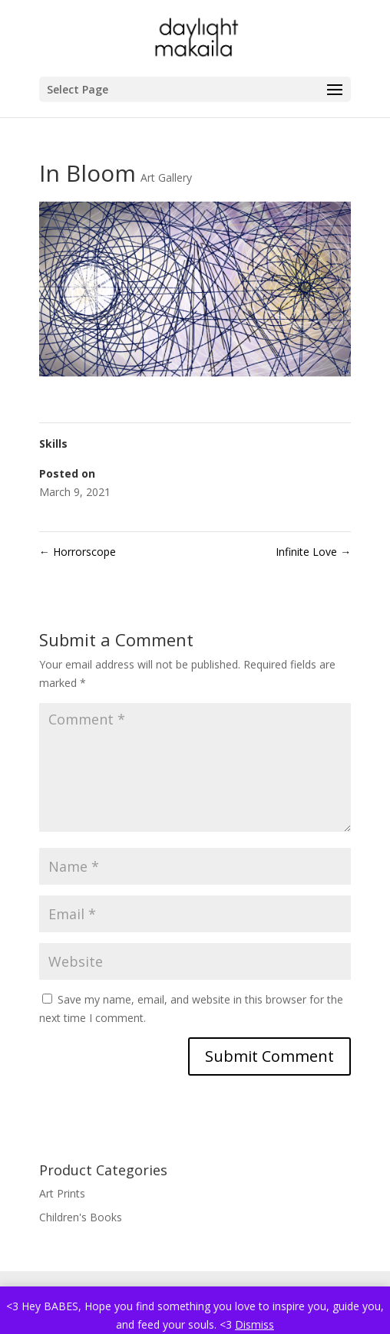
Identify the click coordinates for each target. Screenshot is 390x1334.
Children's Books (80, 1217)
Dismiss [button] (254, 1324)
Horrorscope (77, 551)
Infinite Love (313, 551)
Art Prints (62, 1193)
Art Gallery (166, 177)
